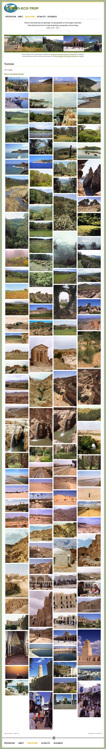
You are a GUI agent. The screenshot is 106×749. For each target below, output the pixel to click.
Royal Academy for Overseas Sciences (65, 56)
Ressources (52, 16)
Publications (30, 16)
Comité (20, 16)
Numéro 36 (16, 733)
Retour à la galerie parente (14, 74)
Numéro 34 (99, 733)
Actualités (41, 16)
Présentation (10, 16)
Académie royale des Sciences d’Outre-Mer (64, 54)
